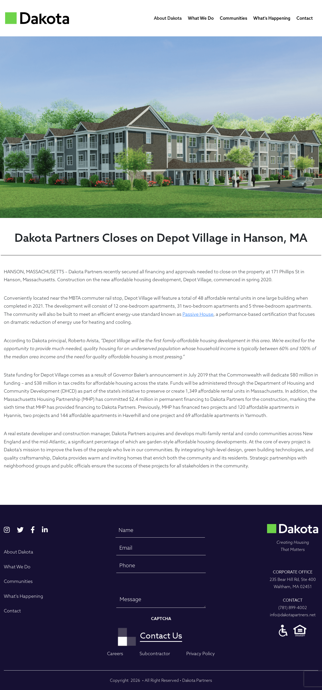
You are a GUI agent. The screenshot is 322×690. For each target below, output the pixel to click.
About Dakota (168, 18)
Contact (304, 18)
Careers (115, 653)
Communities (233, 18)
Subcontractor (155, 653)
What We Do (201, 18)
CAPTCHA (161, 619)
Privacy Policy (200, 653)
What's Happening (271, 18)
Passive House (197, 314)
